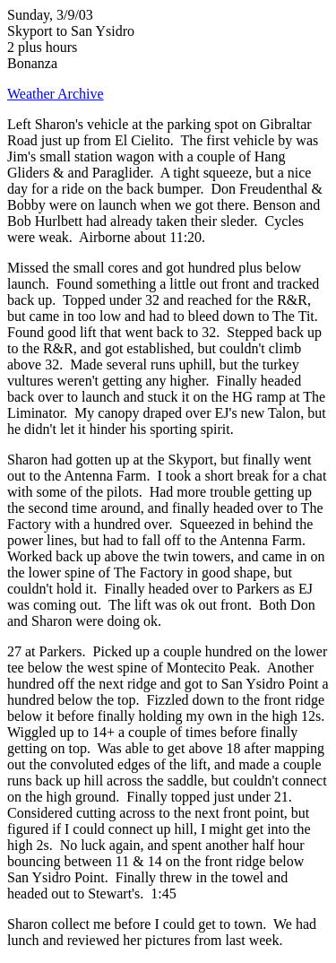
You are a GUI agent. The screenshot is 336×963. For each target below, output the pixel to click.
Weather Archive (55, 93)
